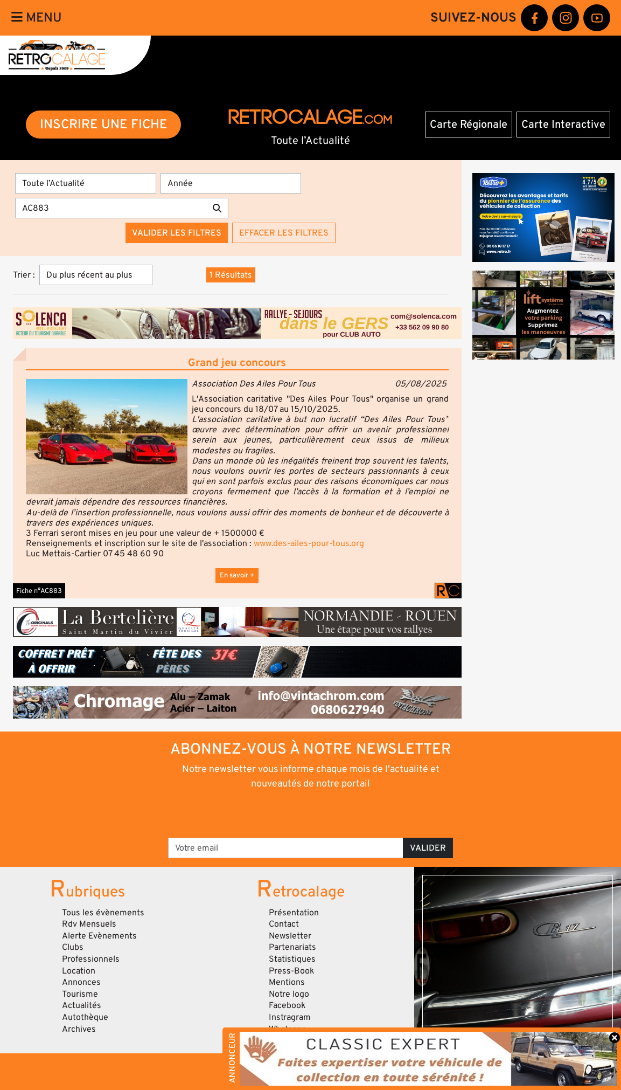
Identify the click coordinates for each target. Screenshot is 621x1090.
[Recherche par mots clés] (110, 208)
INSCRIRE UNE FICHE (104, 124)
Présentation (294, 913)
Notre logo (289, 994)
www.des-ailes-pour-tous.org (309, 543)
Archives (79, 1029)
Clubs (72, 947)
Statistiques (292, 959)
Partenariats (292, 947)
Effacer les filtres (284, 233)
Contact (284, 924)
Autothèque (85, 1017)
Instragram (290, 1017)
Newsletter (290, 936)
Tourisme (80, 994)
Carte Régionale (468, 124)
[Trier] (95, 275)
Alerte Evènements (99, 936)
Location (78, 971)
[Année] (231, 183)
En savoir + (237, 575)
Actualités (81, 1005)
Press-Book (292, 971)
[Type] (85, 183)
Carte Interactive (563, 124)
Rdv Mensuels (89, 924)
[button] (106, 436)
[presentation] (295, 813)
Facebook (287, 1005)
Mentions (287, 982)
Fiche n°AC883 (39, 591)
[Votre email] (285, 848)
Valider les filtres (176, 233)
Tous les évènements (103, 913)
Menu (36, 17)
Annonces (81, 982)
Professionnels (91, 959)
